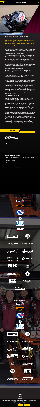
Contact (20, 390)
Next (27, 132)
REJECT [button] (27, 405)
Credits (20, 398)
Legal (20, 392)
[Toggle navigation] (38, 2)
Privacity (20, 394)
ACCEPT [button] (20, 405)
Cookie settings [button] (13, 405)
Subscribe (20, 167)
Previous (12, 130)
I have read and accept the (13, 162)
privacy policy (18, 162)
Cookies (20, 396)
